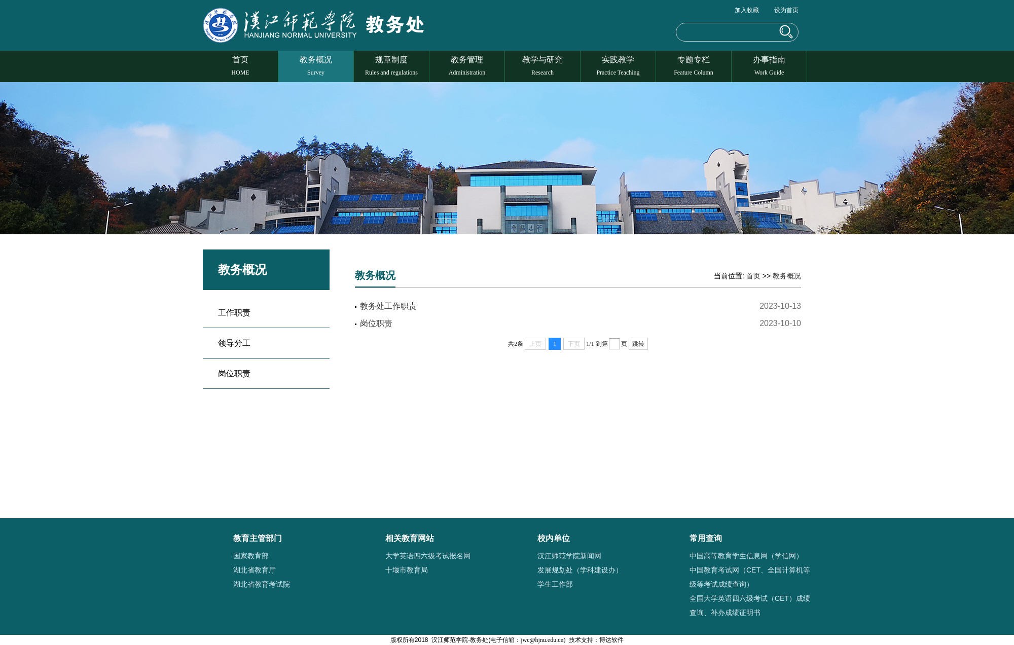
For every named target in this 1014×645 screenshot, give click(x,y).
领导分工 (234, 343)
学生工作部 (555, 584)
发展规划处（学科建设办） (580, 570)
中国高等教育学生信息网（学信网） (746, 556)
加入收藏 (747, 10)
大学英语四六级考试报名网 (427, 556)
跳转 (638, 343)
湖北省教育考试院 (261, 584)
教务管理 (466, 66)
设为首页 (786, 10)
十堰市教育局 (406, 570)
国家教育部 (251, 556)
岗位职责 (234, 373)
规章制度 (391, 66)
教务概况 (315, 66)
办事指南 (769, 66)
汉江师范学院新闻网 (569, 556)
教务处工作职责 (388, 306)
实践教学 (618, 66)
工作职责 (234, 312)
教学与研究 (542, 66)
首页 (240, 66)
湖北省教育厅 (254, 570)
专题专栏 (693, 66)
